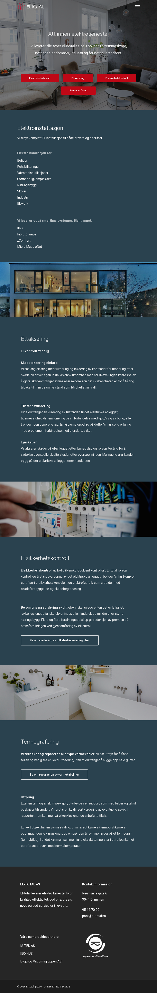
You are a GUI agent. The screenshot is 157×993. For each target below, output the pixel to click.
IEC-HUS (26, 954)
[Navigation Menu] (137, 7)
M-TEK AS (27, 946)
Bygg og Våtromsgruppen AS (41, 961)
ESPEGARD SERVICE (58, 986)
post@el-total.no (94, 916)
